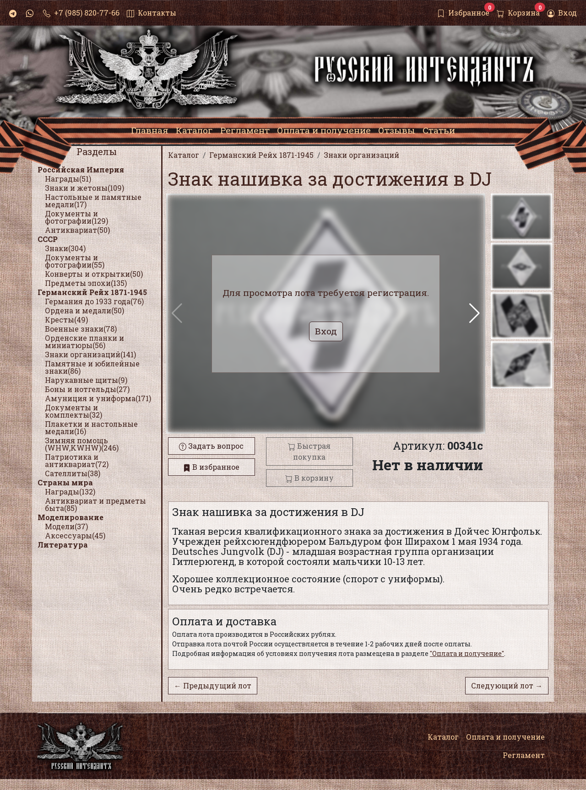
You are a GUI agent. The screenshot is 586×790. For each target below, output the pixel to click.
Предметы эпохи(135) (86, 283)
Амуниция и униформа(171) (98, 398)
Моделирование (70, 517)
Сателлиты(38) (72, 473)
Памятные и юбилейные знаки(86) (92, 367)
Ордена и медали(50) (84, 310)
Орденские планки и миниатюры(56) (84, 341)
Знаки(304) (65, 248)
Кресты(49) (66, 319)
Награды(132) (70, 491)
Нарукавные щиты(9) (86, 380)
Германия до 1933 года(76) (94, 301)
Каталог (443, 737)
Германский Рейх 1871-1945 (92, 292)
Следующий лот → (507, 685)
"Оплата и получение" (467, 653)
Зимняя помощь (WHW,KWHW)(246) (82, 443)
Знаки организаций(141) (90, 354)
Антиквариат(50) (77, 230)
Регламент (524, 755)
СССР (48, 239)
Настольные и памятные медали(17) (93, 200)
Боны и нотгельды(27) (87, 389)
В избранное (211, 467)
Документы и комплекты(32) (73, 411)
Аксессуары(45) (75, 535)
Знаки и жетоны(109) (84, 188)
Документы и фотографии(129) (76, 217)
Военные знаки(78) (81, 328)
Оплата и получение (505, 737)
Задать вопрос (211, 446)
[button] (474, 313)
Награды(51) (68, 178)
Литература (63, 544)
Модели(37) (66, 526)
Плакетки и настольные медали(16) (91, 427)
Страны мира (65, 482)
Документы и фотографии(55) (74, 261)
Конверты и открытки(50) (94, 274)
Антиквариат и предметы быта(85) (95, 504)
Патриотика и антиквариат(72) (77, 460)
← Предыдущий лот (212, 685)
